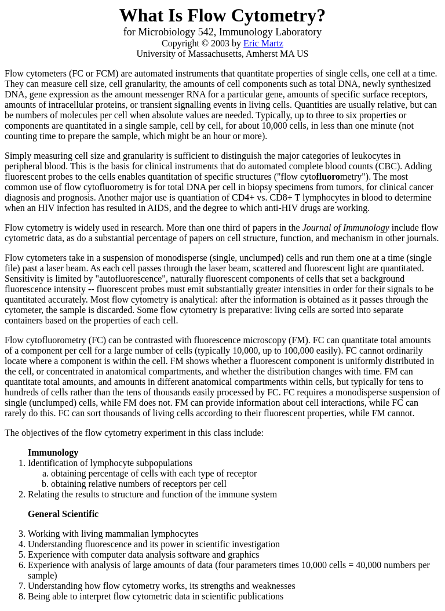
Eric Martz (263, 43)
